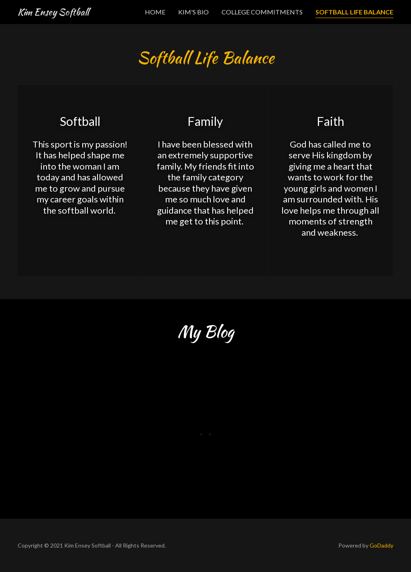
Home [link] (155, 12)
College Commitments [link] (262, 12)
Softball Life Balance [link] (354, 12)
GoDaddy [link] (381, 545)
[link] (53, 12)
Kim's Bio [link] (193, 12)
